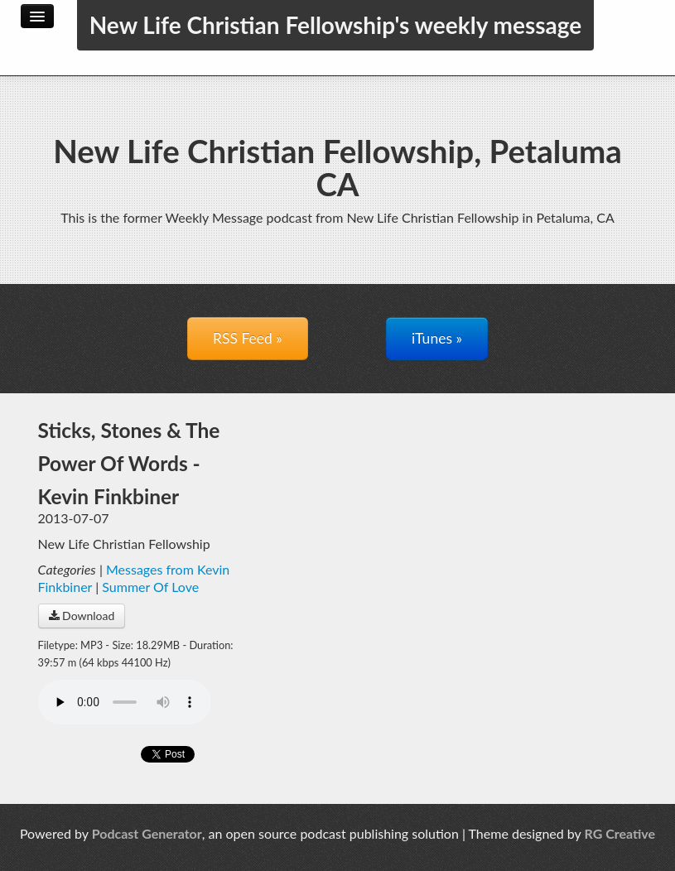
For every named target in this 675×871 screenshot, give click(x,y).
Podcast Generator (147, 833)
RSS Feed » (247, 338)
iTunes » (437, 338)
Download (82, 616)
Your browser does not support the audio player (124, 702)
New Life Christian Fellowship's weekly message (335, 25)
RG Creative (620, 833)
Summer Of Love (150, 586)
